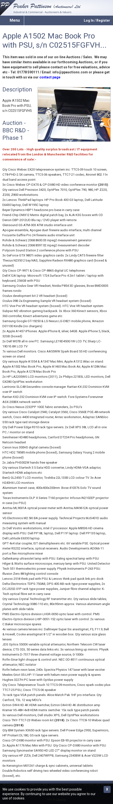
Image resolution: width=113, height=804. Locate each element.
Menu (15, 20)
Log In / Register (97, 20)
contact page (49, 77)
